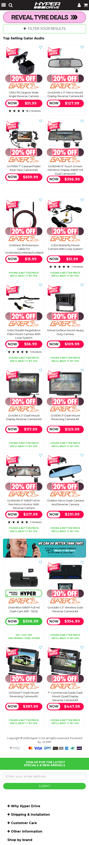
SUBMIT (44, 786)
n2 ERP (47, 741)
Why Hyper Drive (25, 806)
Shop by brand (19, 840)
